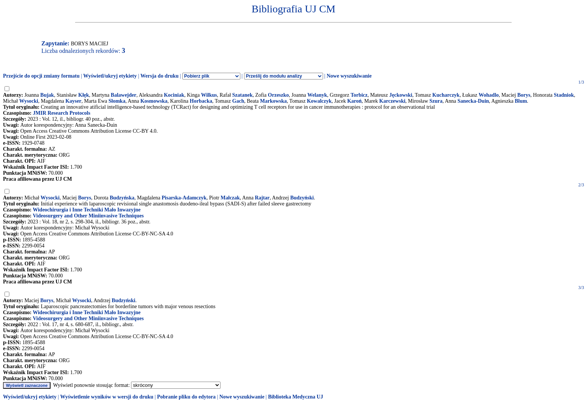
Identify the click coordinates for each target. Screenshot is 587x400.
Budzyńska (122, 198)
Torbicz (358, 95)
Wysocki (28, 101)
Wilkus (209, 95)
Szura (435, 101)
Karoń (354, 101)
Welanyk (317, 95)
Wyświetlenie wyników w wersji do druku (106, 397)
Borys (523, 95)
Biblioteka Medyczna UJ (295, 397)
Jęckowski (400, 95)
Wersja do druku (159, 76)
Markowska (273, 101)
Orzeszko (278, 95)
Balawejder (123, 95)
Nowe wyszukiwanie (348, 76)
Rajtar (262, 198)
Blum (521, 101)
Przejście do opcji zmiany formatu (41, 76)
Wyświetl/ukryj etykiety (110, 76)
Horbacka (201, 101)
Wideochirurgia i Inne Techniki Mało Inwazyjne (86, 210)
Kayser (74, 101)
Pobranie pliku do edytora (186, 397)
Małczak (230, 198)
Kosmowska (153, 101)
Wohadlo (489, 95)
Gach (238, 101)
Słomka (117, 101)
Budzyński (302, 198)
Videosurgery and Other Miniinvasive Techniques (88, 216)
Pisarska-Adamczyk (184, 198)
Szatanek (242, 95)
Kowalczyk (319, 101)
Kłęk (83, 95)
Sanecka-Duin (473, 101)
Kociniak (174, 95)
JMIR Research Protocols (61, 113)
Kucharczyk (446, 95)
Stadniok (564, 95)
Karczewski (392, 101)
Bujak (47, 95)
